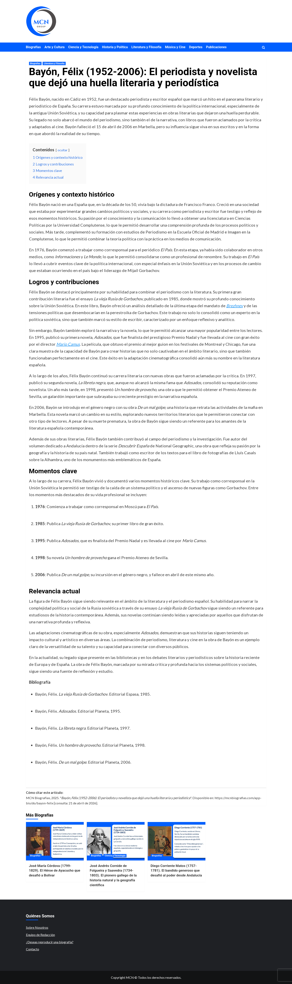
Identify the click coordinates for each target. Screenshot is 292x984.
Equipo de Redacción (40, 935)
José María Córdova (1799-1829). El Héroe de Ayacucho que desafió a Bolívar (54, 870)
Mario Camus (68, 344)
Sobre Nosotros (37, 927)
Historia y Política (115, 47)
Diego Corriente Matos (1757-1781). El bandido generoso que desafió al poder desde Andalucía (176, 870)
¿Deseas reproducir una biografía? (49, 942)
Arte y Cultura (54, 47)
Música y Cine (175, 47)
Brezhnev (234, 305)
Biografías (33, 47)
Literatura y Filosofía (146, 47)
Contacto (32, 949)
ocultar (63, 150)
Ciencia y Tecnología (83, 47)
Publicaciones (216, 47)
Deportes (196, 47)
